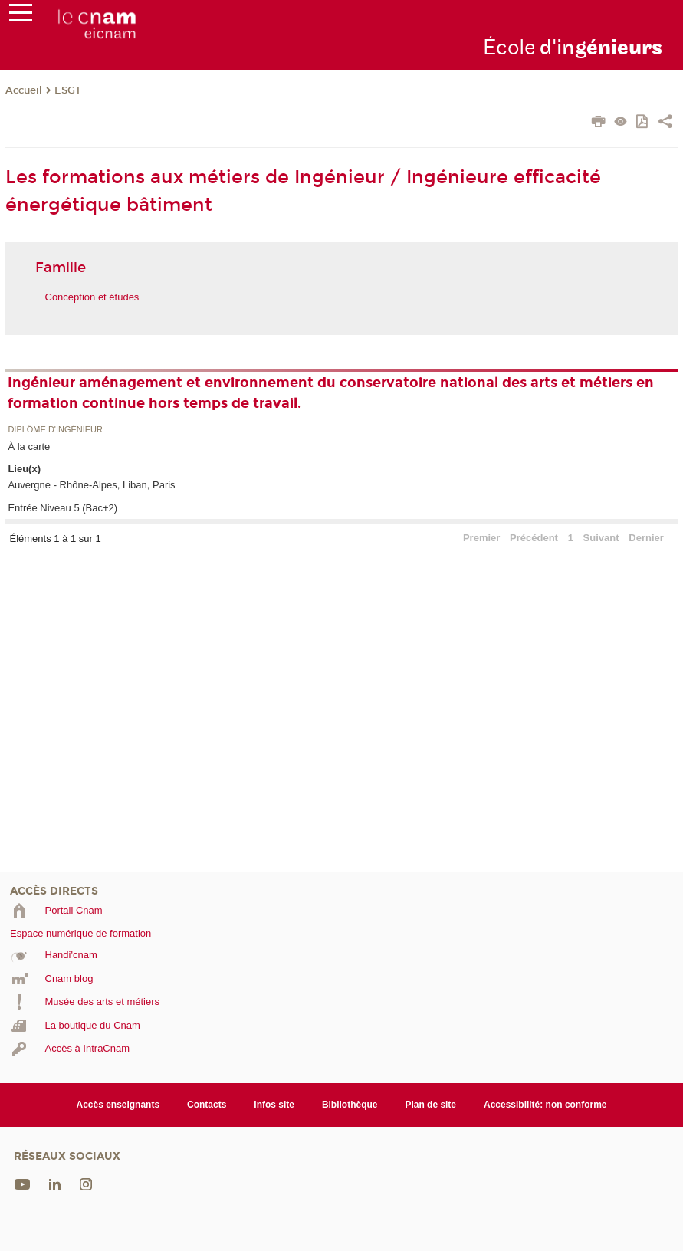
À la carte (29, 446)
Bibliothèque (350, 1104)
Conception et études (92, 297)
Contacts (206, 1104)
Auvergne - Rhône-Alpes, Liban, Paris (91, 485)
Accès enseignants (118, 1104)
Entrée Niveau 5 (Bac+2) (62, 508)
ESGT (67, 90)
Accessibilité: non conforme (545, 1104)
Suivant (601, 537)
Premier (481, 537)
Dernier (646, 537)
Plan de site (430, 1104)
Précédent (534, 537)
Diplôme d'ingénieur (55, 430)
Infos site (274, 1104)
